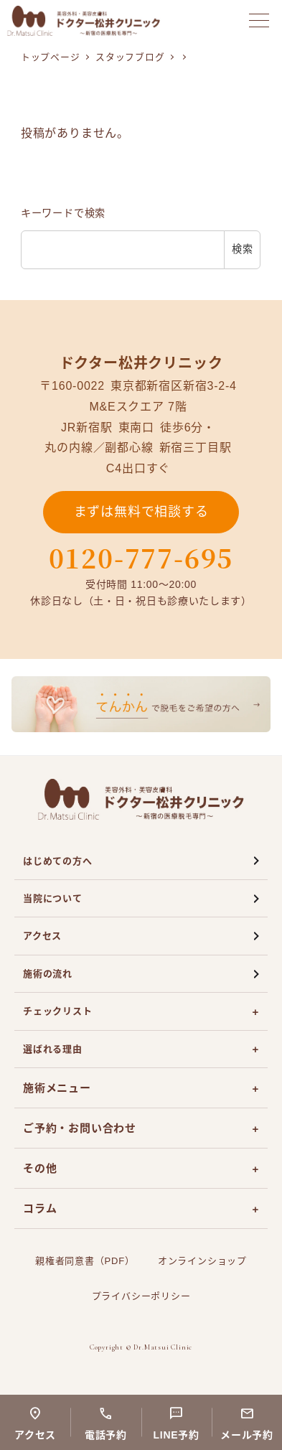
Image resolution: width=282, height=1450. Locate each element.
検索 (242, 249)
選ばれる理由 (53, 1049)
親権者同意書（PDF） (85, 1260)
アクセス (42, 935)
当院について (53, 898)
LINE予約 (176, 1435)
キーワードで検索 (63, 213)
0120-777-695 (141, 558)
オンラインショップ (202, 1260)
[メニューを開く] (259, 20)
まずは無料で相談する (141, 512)
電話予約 (106, 1435)
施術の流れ (47, 973)
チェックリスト (58, 1011)
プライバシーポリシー (141, 1296)
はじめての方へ (58, 861)
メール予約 (246, 1435)
